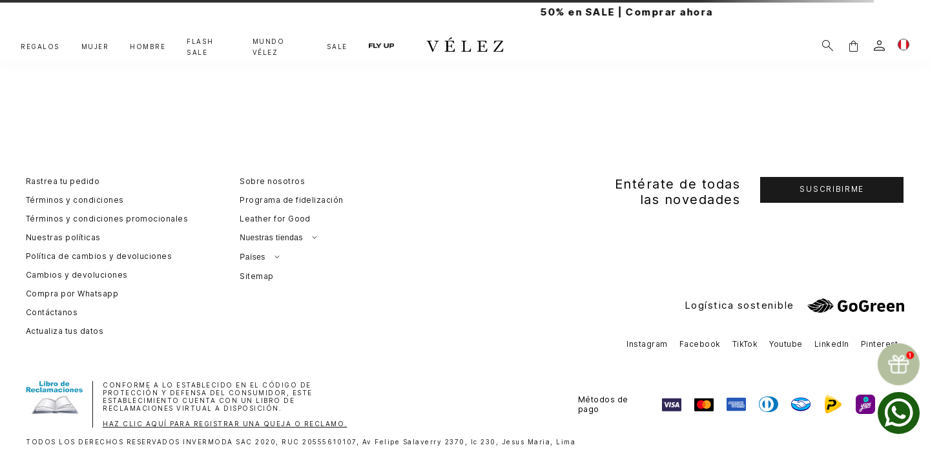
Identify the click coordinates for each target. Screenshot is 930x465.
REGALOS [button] (40, 46)
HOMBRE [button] (147, 46)
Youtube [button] (785, 344)
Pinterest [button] (879, 344)
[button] (853, 45)
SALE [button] (337, 46)
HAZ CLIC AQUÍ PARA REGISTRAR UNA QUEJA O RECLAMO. (225, 424)
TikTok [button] (745, 344)
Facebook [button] (700, 344)
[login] (879, 45)
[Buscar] (827, 45)
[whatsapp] (899, 413)
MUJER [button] (95, 46)
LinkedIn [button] (831, 344)
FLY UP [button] (382, 45)
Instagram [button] (646, 344)
